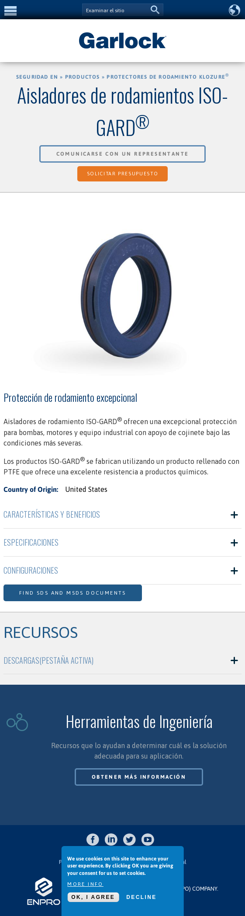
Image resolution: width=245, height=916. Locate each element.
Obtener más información (139, 777)
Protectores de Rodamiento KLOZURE (168, 77)
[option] (122, 294)
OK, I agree (93, 897)
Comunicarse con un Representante (122, 154)
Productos (82, 77)
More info (85, 884)
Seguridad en (37, 77)
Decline (141, 897)
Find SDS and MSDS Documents (72, 593)
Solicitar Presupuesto (123, 173)
